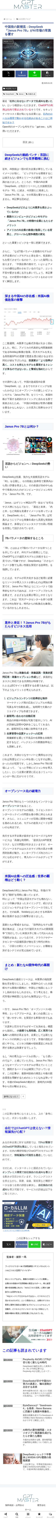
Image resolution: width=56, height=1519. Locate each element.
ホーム (28, 1509)
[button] (47, 74)
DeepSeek (8, 94)
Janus (19, 94)
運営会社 (41, 1505)
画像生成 (30, 94)
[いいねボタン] (11, 1096)
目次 (25, 142)
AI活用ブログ (9, 89)
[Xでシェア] (8, 74)
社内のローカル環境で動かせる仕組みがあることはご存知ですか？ (27, 118)
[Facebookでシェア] (21, 74)
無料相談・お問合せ (14, 1505)
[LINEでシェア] (34, 74)
